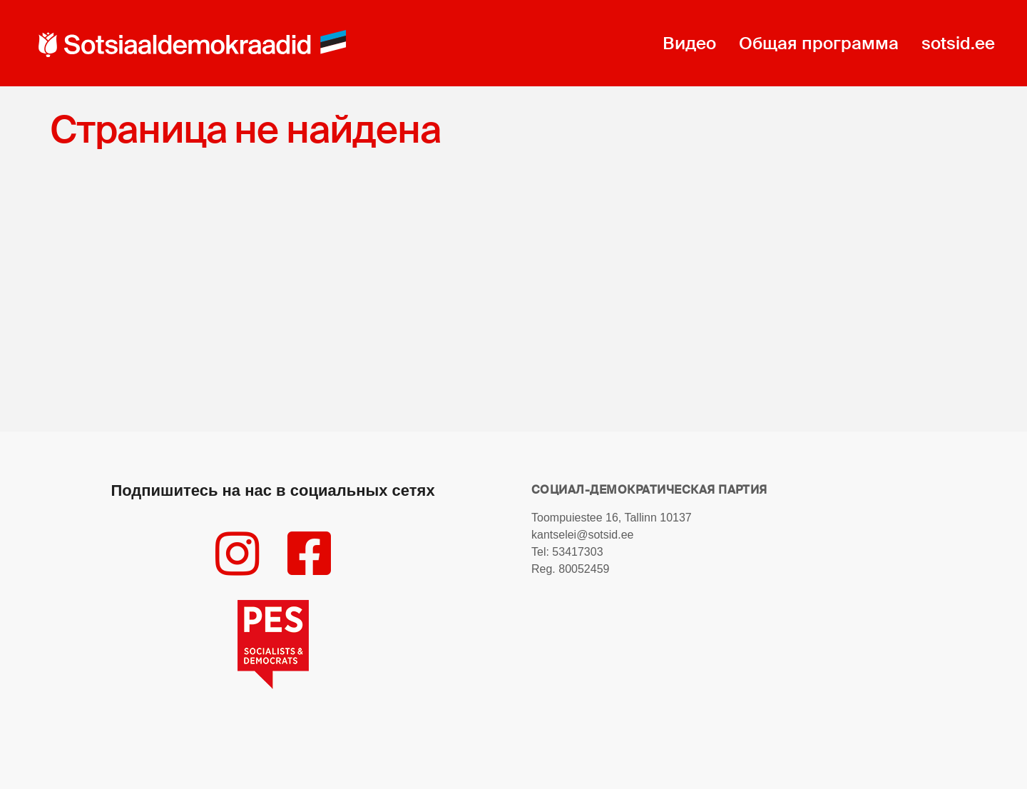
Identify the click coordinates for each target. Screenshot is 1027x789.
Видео (689, 43)
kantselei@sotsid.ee (582, 535)
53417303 (577, 552)
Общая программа (819, 43)
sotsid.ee (958, 43)
